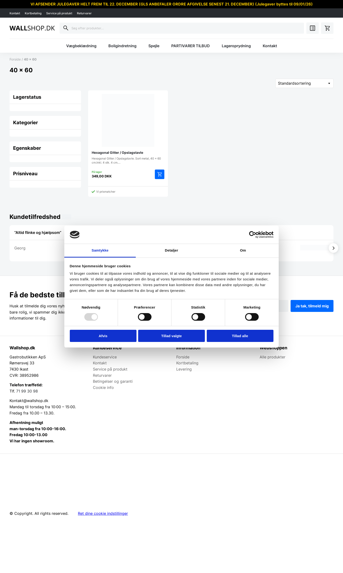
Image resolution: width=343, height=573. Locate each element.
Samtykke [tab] (100, 250)
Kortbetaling (33, 13)
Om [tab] (243, 250)
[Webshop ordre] (304, 83)
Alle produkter (272, 357)
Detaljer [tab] (171, 250)
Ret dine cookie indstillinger (103, 513)
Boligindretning (122, 45)
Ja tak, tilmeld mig (312, 306)
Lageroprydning (236, 45)
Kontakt (15, 13)
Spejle (153, 45)
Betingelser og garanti (113, 381)
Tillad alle (240, 336)
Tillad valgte (171, 336)
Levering (184, 369)
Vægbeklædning (81, 45)
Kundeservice (105, 357)
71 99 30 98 (27, 391)
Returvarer (84, 13)
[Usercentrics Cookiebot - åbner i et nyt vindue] (252, 234)
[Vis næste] (333, 248)
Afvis (103, 336)
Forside (15, 59)
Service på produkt (59, 13)
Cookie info (103, 387)
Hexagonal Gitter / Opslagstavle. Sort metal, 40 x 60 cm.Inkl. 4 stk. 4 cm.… (128, 129)
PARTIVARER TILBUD (190, 45)
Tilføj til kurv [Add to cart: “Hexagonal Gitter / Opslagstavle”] (159, 174)
